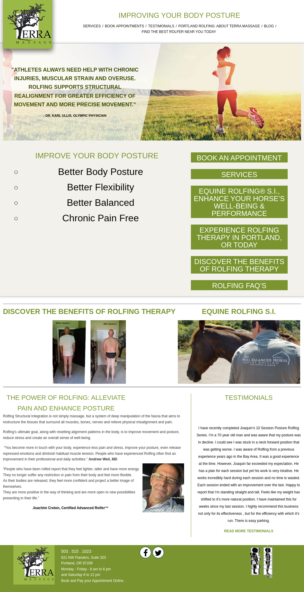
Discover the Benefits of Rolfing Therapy (239, 265)
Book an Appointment (239, 158)
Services (92, 26)
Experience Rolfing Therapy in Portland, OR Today (239, 237)
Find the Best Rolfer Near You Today (179, 32)
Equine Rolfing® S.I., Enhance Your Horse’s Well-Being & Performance (239, 202)
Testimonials (161, 26)
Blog (269, 26)
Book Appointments (124, 26)
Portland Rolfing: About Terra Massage (219, 26)
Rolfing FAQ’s (239, 286)
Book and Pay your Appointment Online (92, 581)
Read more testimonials (248, 531)
